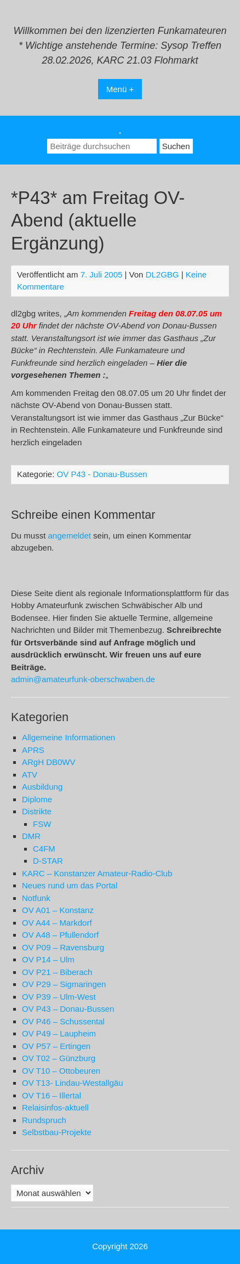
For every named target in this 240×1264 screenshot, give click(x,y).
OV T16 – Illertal (51, 1095)
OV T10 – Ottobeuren (61, 1070)
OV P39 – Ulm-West (59, 996)
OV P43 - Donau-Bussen (102, 474)
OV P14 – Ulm (48, 959)
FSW (42, 824)
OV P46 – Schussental (63, 1021)
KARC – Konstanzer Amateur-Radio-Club (97, 873)
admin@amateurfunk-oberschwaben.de (83, 679)
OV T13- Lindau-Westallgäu (72, 1082)
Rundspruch (44, 1120)
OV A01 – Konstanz (58, 910)
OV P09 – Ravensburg (63, 947)
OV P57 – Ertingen (56, 1046)
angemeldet (69, 535)
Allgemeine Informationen (68, 737)
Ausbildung (42, 786)
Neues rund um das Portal (69, 885)
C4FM (44, 848)
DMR (31, 836)
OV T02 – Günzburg (58, 1058)
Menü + (120, 89)
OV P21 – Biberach (57, 972)
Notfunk (36, 898)
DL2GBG (162, 274)
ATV (29, 774)
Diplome (37, 799)
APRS (33, 750)
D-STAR (48, 860)
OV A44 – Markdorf (57, 922)
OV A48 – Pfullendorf (60, 934)
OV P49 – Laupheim (59, 1033)
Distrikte (37, 811)
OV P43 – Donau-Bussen (68, 1008)
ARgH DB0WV (49, 762)
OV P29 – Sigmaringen (64, 984)
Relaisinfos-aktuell (55, 1107)
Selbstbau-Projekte (57, 1132)
